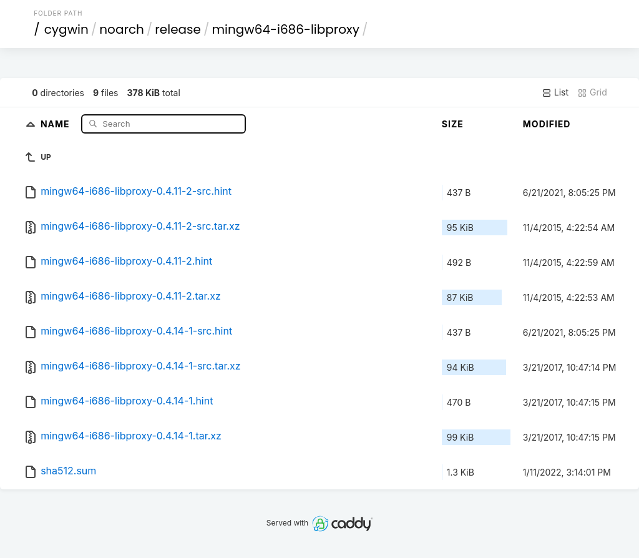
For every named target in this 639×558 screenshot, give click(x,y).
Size (453, 124)
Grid (592, 92)
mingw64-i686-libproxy (285, 29)
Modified (547, 124)
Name (56, 123)
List (555, 92)
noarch (121, 29)
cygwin (66, 29)
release (178, 29)
